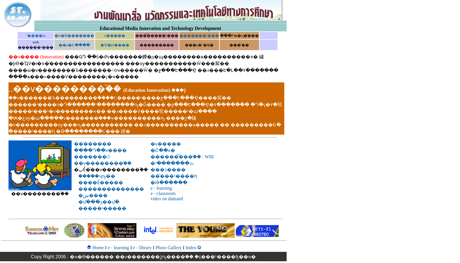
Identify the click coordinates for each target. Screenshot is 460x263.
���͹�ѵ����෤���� (112, 35)
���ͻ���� (168, 169)
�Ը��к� (162, 150)
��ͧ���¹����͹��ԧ (173, 176)
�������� (92, 143)
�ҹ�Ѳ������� (74, 35)
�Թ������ (168, 182)
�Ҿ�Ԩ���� (114, 45)
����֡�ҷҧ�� (96, 176)
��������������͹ (111, 188)
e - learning (161, 188)
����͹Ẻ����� (100, 182)
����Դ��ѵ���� (100, 150)
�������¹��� (199, 35)
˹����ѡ (35, 35)
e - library (142, 247)
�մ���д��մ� (98, 201)
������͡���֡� (182, 156)
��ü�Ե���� (74, 45)
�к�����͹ (165, 143)
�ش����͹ (93, 195)
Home (98, 247)
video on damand (166, 198)
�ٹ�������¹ (172, 163)
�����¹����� (102, 208)
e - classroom (162, 193)
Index (191, 247)
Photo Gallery (168, 247)
